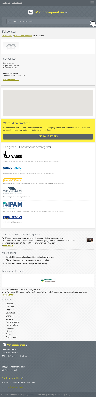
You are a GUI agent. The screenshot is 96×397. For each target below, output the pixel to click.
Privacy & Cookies (55, 394)
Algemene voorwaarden (35, 394)
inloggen (6, 2)
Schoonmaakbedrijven (23, 36)
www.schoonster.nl (11, 80)
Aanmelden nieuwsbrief (13, 387)
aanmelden (17, 2)
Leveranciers (7, 36)
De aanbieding (48, 136)
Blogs (68, 394)
